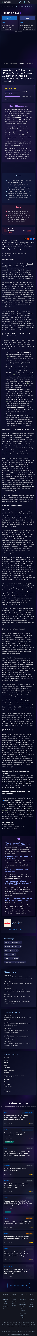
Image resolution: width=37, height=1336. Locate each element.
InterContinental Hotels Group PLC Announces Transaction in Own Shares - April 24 (17, 1271)
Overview (4, 63)
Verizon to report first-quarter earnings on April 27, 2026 (15, 1134)
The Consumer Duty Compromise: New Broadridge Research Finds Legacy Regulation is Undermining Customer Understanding (17, 1153)
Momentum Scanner (22, 1305)
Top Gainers (22, 1299)
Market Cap (8, 1058)
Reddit (31, 1302)
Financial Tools (22, 1316)
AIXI (21, 23)
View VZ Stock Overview (18, 930)
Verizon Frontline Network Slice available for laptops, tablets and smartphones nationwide (16, 1118)
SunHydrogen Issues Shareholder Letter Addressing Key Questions (16, 1237)
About (5, 1297)
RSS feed (31, 1297)
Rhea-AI (5, 1306)
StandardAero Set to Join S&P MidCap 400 (17, 996)
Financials (13, 63)
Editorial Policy (5, 1300)
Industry (7, 1068)
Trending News (11, 12)
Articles (23, 1297)
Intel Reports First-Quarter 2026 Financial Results (8, 27)
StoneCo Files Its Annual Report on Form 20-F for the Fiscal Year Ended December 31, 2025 (17, 1186)
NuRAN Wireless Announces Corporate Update (15, 1169)
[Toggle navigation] (34, 2)
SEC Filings (29, 63)
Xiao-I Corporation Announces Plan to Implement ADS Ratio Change (27, 28)
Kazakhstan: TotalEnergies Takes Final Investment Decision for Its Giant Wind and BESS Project (16, 1254)
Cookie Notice (14, 1300)
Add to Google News (31, 1306)
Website (7, 1079)
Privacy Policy (14, 1304)
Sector (6, 1073)
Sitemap (5, 1309)
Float (6, 1063)
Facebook (31, 1299)
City (5, 1089)
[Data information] (17, 1054)
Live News (23, 1313)
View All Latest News (18, 1285)
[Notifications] (24, 2)
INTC (3, 23)
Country (7, 1084)
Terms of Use (14, 1297)
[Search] (29, 2)
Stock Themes (22, 1309)
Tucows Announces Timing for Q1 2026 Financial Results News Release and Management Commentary (18, 1203)
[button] (20, 2)
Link (5, 1081)
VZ (3, 800)
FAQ (5, 1303)
